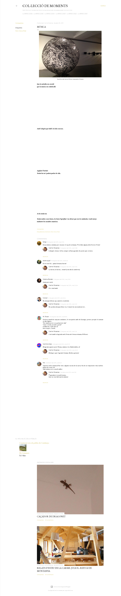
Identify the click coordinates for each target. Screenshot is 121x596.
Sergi (44, 242)
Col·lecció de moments (45, 6)
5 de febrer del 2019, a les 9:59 (68, 372)
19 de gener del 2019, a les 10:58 (68, 248)
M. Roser (46, 316)
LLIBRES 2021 (82, 14)
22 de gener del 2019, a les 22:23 (69, 350)
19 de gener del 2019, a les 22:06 (69, 285)
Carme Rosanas (54, 248)
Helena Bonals (48, 279)
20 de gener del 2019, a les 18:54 (58, 316)
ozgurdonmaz (69, 590)
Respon (45, 256)
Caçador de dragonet (51, 516)
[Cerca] (103, 6)
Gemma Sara (47, 344)
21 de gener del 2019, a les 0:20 (68, 304)
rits (44, 363)
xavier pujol (46, 260)
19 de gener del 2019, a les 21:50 (61, 279)
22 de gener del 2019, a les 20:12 (61, 344)
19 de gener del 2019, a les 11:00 (68, 266)
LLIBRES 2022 (72, 14)
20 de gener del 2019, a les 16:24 (57, 298)
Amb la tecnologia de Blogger (60, 587)
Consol (45, 298)
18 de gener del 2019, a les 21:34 (55, 242)
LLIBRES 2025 (38, 14)
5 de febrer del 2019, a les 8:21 (54, 362)
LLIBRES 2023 (61, 14)
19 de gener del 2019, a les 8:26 (59, 260)
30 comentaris (49, 520)
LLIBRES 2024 (49, 14)
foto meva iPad (20, 31)
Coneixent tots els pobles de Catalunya (34, 443)
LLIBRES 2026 (27, 14)
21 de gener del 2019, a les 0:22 (68, 331)
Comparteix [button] (19, 23)
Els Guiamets (24, 453)
